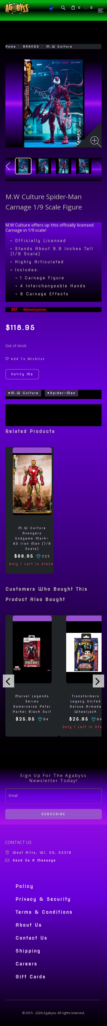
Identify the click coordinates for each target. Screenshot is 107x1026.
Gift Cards (31, 976)
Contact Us (32, 938)
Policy (25, 886)
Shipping (28, 951)
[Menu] (101, 10)
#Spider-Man (61, 393)
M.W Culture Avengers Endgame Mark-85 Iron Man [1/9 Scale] (32, 538)
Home (10, 46)
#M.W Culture (23, 393)
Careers (26, 964)
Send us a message (34, 860)
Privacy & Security (43, 899)
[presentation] (8, 681)
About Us (29, 925)
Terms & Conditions (44, 912)
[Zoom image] (96, 141)
